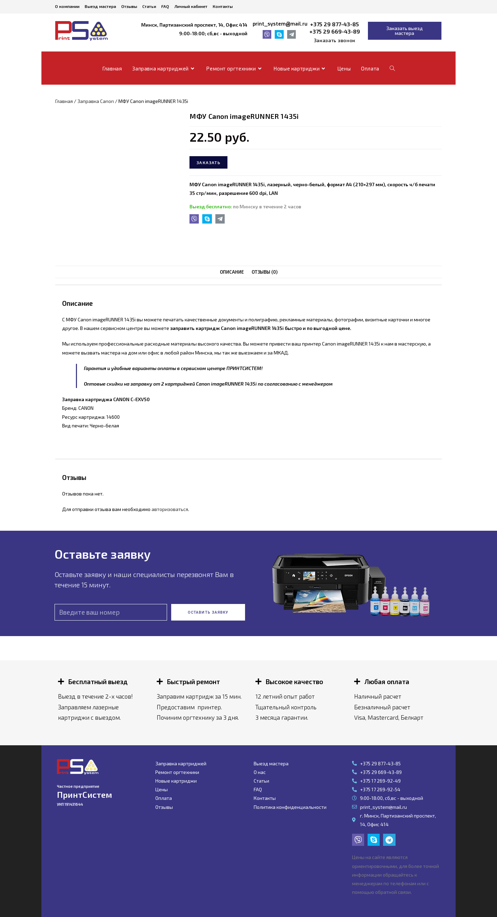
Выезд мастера (100, 6)
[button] (335, 40)
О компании (67, 6)
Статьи (149, 6)
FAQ (165, 6)
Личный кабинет (190, 6)
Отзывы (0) (264, 272)
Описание (232, 272)
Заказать (208, 162)
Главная (64, 101)
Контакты (223, 6)
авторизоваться (170, 509)
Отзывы (129, 6)
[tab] (232, 272)
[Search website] (392, 68)
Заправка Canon (95, 101)
